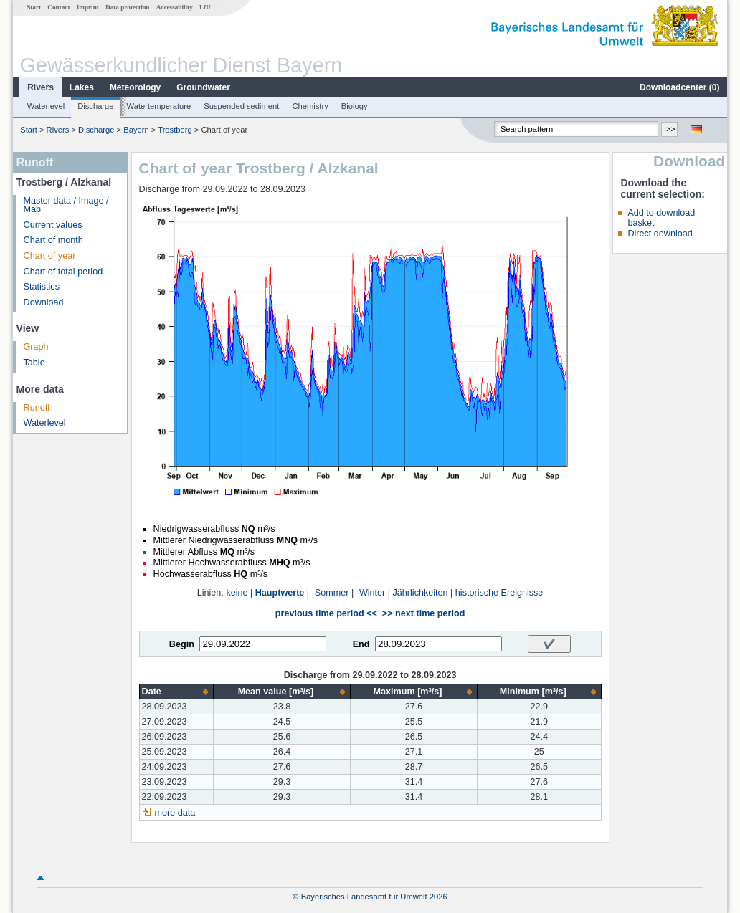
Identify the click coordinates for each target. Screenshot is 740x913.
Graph (36, 347)
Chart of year (50, 256)
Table (34, 363)
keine (236, 593)
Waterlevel (46, 106)
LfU (205, 7)
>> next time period (423, 613)
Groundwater (203, 87)
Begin (181, 644)
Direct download (659, 234)
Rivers (40, 87)
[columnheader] (176, 691)
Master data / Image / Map (66, 205)
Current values (53, 225)
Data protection (127, 7)
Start (34, 7)
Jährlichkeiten (420, 593)
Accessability (174, 7)
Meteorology (135, 87)
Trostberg (174, 129)
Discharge (95, 106)
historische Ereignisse (499, 593)
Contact (58, 7)
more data (175, 813)
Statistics (42, 287)
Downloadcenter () (679, 87)
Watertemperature (159, 106)
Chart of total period (63, 272)
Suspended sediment (241, 106)
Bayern (135, 129)
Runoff (37, 408)
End (361, 644)
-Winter (371, 593)
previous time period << (326, 613)
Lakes (82, 87)
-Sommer (330, 593)
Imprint (88, 7)
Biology (354, 106)
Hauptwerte (280, 593)
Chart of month (53, 240)
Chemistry (310, 106)
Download (44, 302)
